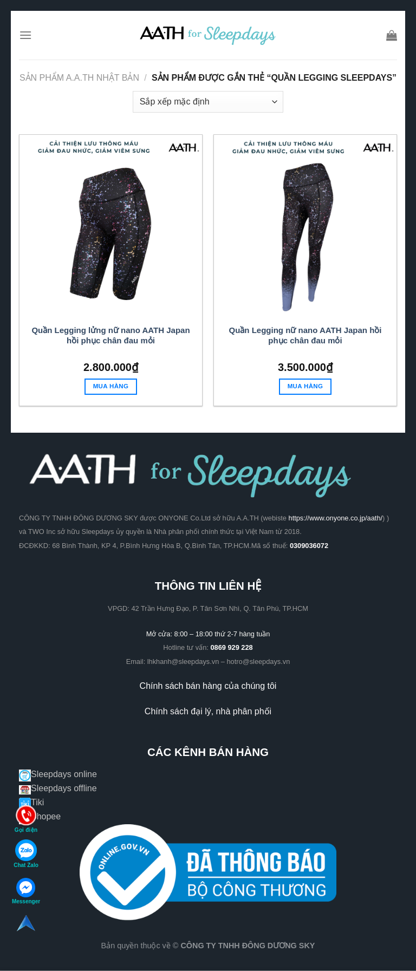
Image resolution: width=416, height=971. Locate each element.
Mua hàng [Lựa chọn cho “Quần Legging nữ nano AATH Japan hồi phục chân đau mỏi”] (305, 386)
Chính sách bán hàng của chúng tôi (208, 685)
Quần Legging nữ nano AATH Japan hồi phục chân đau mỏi (305, 335)
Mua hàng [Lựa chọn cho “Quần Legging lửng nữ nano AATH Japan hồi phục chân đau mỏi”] (111, 386)
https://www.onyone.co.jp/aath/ (336, 518)
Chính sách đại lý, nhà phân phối (208, 711)
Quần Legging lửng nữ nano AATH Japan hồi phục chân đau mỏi (110, 335)
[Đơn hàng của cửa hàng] (208, 102)
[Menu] (25, 35)
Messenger (26, 891)
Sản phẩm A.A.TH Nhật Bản (79, 77)
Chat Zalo (26, 853)
